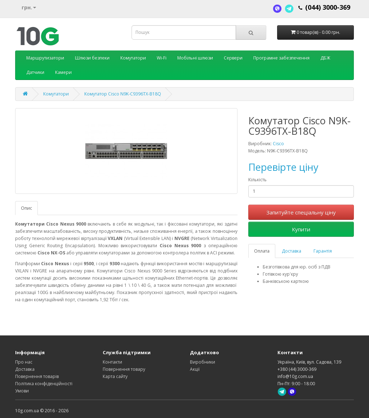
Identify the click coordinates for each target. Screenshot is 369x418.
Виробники (202, 362)
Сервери (233, 58)
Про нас (23, 362)
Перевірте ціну (283, 167)
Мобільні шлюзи (195, 58)
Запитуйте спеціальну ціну (301, 212)
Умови (22, 391)
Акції (195, 369)
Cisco (278, 144)
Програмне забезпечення (281, 58)
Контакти (112, 362)
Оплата (262, 251)
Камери (63, 72)
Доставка (291, 251)
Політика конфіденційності (43, 384)
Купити (301, 229)
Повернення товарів (37, 376)
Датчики (35, 72)
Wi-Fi (161, 58)
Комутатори (133, 58)
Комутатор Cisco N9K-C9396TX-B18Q (122, 94)
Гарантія (323, 251)
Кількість (257, 180)
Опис (26, 208)
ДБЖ (325, 58)
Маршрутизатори (45, 58)
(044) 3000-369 (327, 7)
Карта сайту (115, 376)
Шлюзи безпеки (92, 58)
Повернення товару (124, 369)
